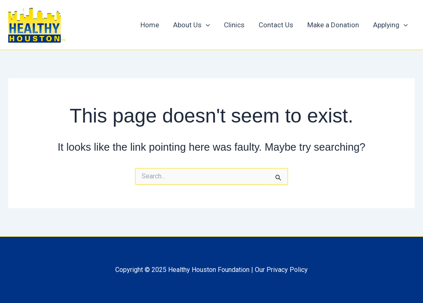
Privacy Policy (287, 270)
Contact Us (276, 25)
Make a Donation (333, 25)
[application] (206, 24)
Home (149, 25)
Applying (390, 24)
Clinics (234, 25)
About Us (191, 24)
